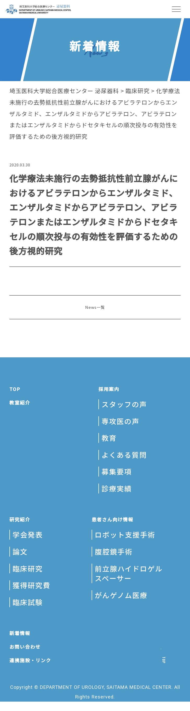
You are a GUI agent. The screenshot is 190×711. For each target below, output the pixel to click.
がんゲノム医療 (121, 595)
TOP (14, 388)
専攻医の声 (120, 421)
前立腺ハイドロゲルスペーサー (129, 573)
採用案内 (108, 388)
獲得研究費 (31, 585)
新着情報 (19, 633)
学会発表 (28, 534)
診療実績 (117, 488)
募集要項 (117, 471)
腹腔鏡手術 (114, 551)
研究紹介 (19, 519)
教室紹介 (19, 402)
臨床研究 (28, 568)
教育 (109, 438)
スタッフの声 (124, 404)
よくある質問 (124, 455)
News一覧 (95, 307)
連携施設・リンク (30, 660)
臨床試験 (28, 602)
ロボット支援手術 (125, 534)
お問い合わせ (25, 646)
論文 (20, 551)
